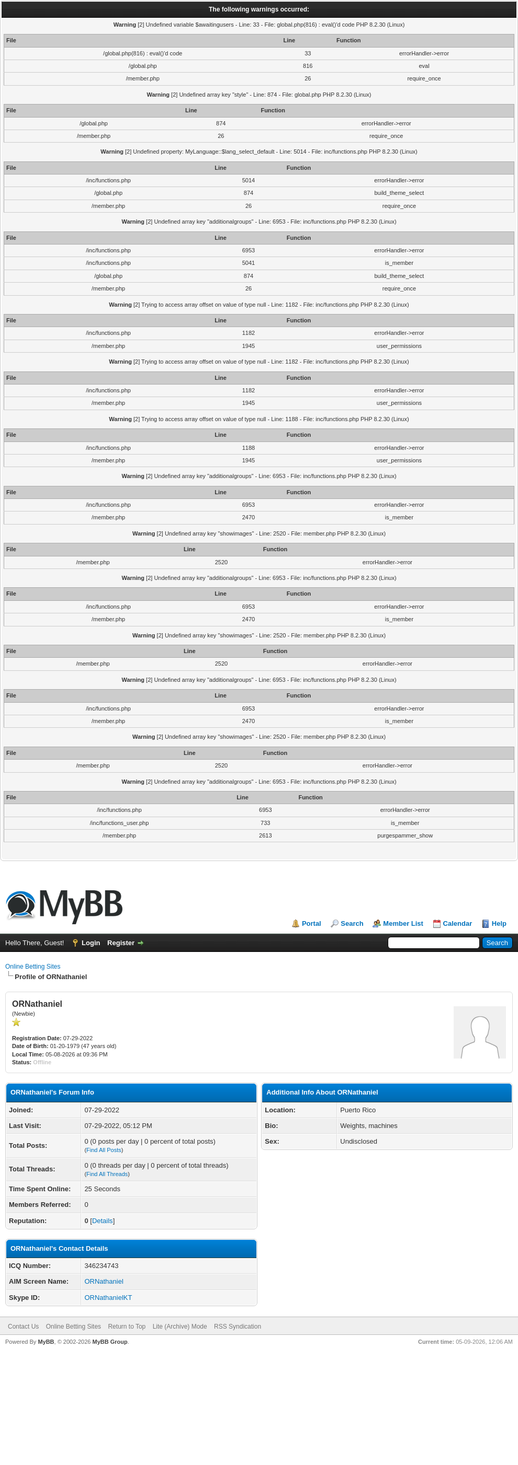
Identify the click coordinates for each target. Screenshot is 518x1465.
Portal (311, 923)
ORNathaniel (103, 1281)
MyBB (46, 1342)
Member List (403, 923)
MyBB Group (109, 1342)
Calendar (457, 923)
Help (499, 923)
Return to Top (126, 1326)
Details (102, 1221)
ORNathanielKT (108, 1297)
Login (91, 943)
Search (352, 923)
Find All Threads (107, 1174)
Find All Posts (103, 1150)
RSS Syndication (237, 1326)
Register (120, 943)
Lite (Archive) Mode (180, 1326)
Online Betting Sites (32, 966)
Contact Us (23, 1326)
